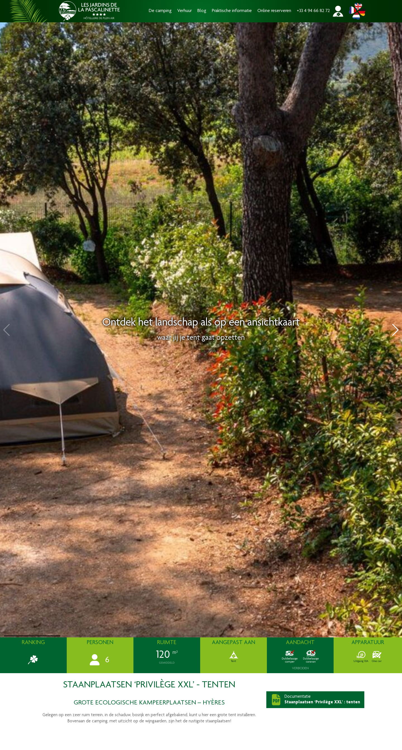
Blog (201, 11)
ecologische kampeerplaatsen (145, 703)
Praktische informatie (232, 11)
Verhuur (184, 11)
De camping (160, 11)
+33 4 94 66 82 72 (313, 11)
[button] (395, 330)
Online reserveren (274, 11)
